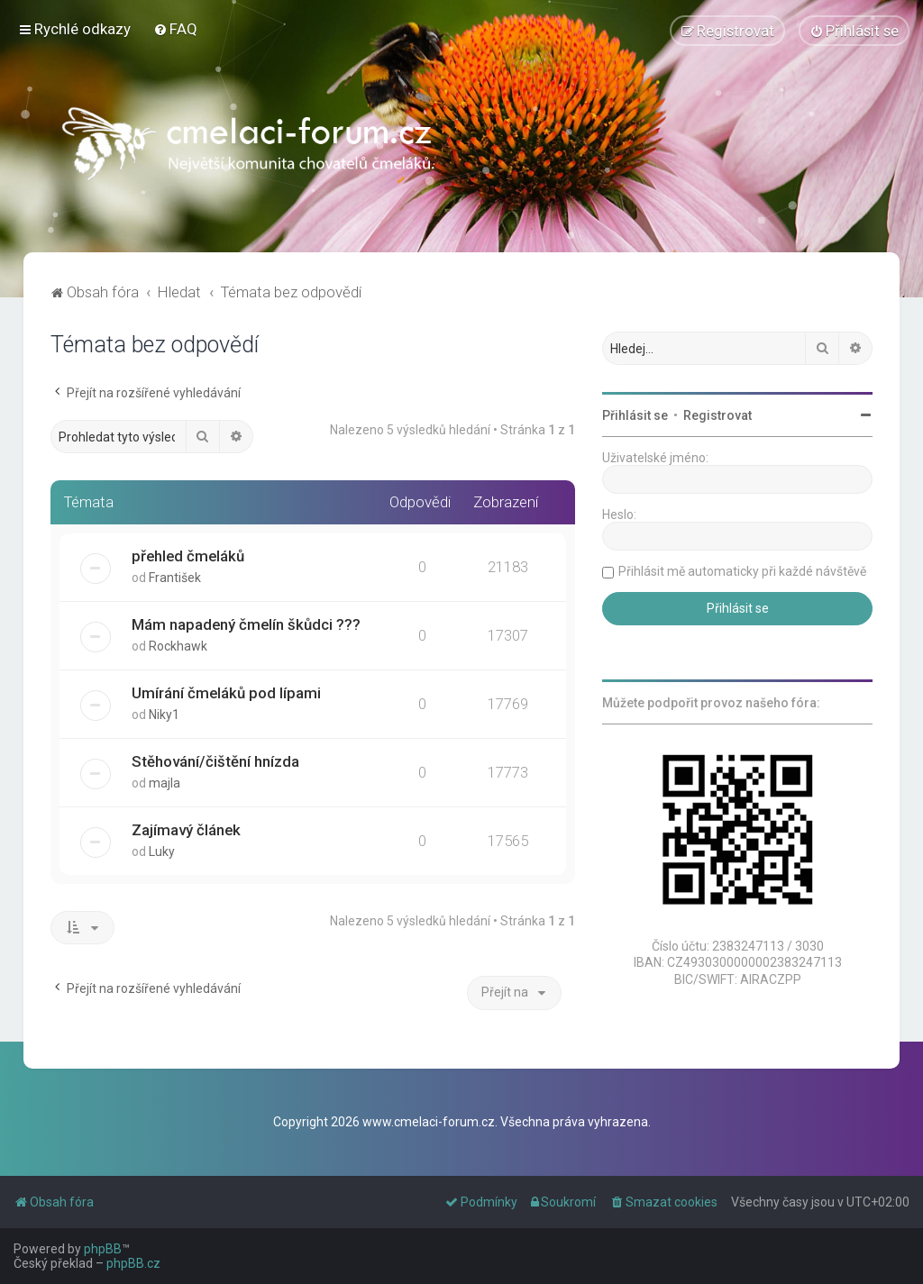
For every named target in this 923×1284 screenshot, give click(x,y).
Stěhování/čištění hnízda (215, 760)
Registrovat (717, 415)
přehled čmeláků (188, 556)
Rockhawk (178, 646)
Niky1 (164, 714)
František (175, 577)
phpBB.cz (133, 1263)
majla (164, 782)
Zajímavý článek (186, 829)
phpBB (103, 1249)
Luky (162, 850)
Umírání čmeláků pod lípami (226, 693)
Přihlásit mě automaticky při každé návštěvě (742, 571)
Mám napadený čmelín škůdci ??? (246, 624)
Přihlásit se (635, 415)
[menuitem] (175, 28)
